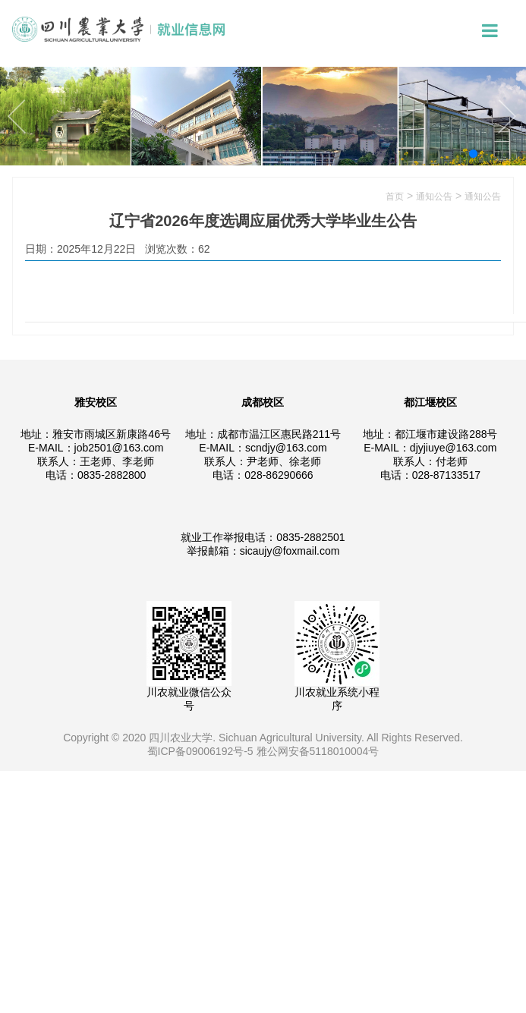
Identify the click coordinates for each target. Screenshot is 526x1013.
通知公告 (434, 196)
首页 (395, 196)
